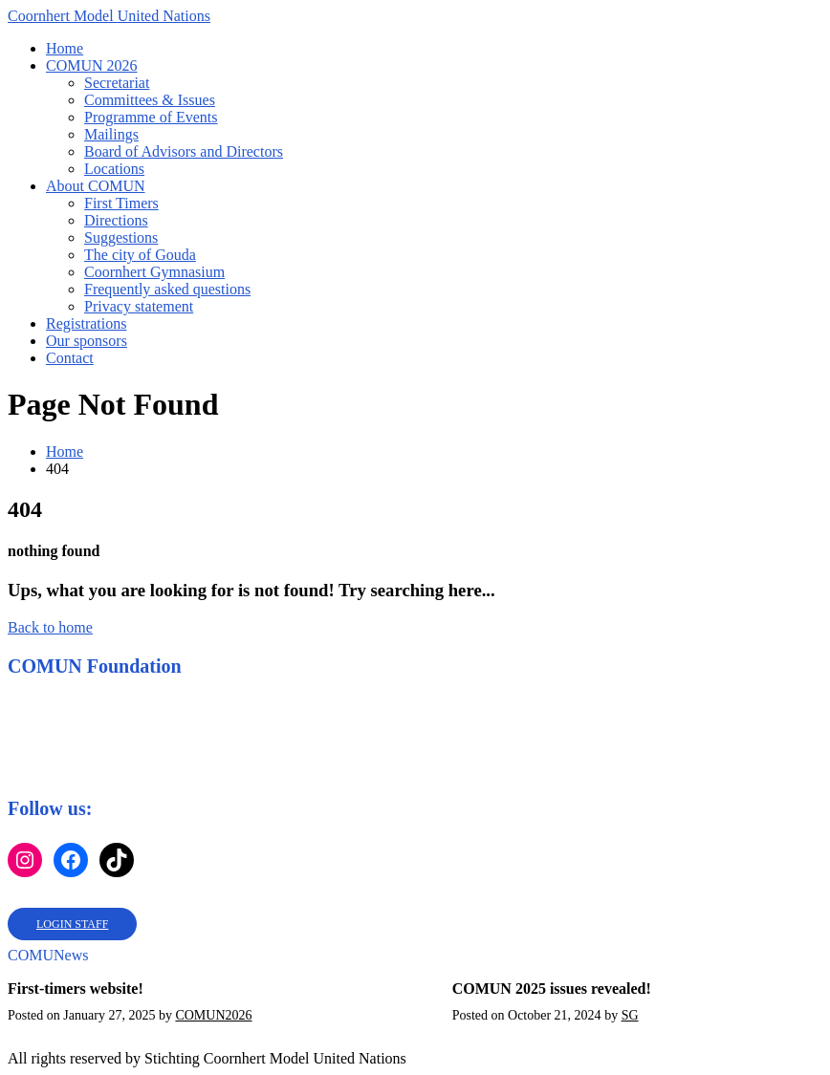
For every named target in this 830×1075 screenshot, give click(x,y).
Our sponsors (86, 341)
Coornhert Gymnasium (154, 272)
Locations (114, 169)
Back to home (50, 627)
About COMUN (95, 186)
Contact (70, 358)
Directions (116, 220)
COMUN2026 (213, 1015)
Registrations (86, 323)
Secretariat (116, 83)
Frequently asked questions (167, 289)
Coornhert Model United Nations (109, 16)
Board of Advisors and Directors (183, 151)
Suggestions (121, 237)
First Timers (121, 203)
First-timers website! (75, 988)
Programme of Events (151, 117)
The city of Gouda (140, 255)
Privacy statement (138, 306)
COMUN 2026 (92, 65)
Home (64, 48)
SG (630, 1015)
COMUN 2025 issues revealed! (551, 988)
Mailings (111, 134)
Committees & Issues (149, 100)
